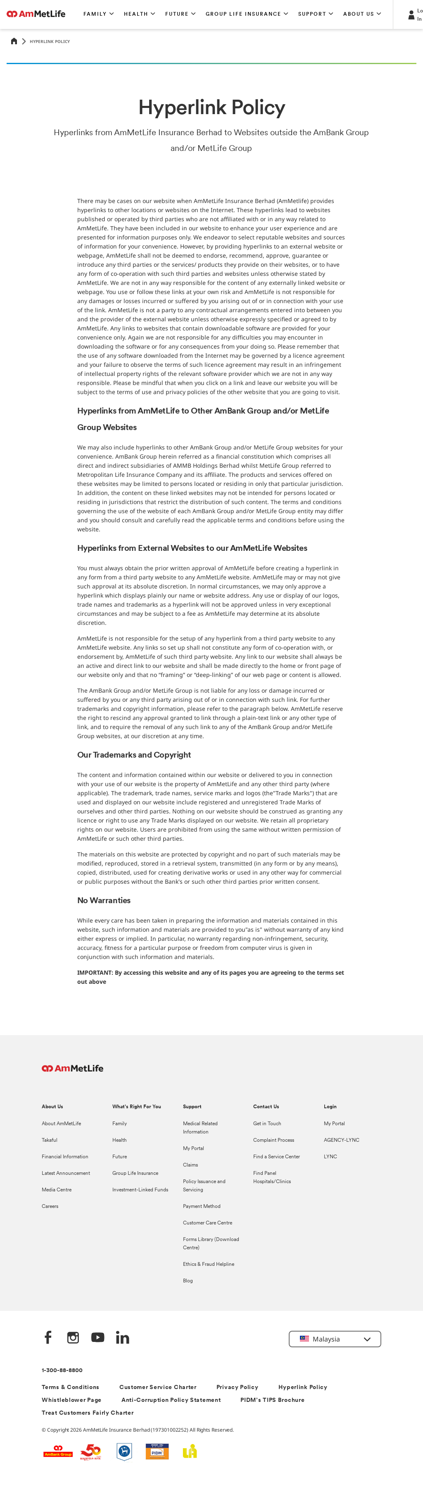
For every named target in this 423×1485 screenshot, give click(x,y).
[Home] (14, 41)
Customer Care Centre (207, 1223)
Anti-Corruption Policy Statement (171, 1400)
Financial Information (65, 1157)
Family (119, 1124)
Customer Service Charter (158, 1388)
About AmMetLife (61, 1124)
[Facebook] (48, 1338)
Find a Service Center (276, 1157)
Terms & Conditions (71, 1388)
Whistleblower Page (72, 1400)
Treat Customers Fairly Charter (87, 1413)
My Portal (193, 1148)
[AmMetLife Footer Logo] (72, 1072)
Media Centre (56, 1190)
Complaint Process (273, 1140)
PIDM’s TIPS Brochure (272, 1400)
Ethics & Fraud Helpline (208, 1264)
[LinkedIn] (122, 1338)
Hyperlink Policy (303, 1388)
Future (119, 1157)
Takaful (49, 1140)
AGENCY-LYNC (341, 1140)
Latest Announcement (66, 1173)
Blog (188, 1281)
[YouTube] (98, 1338)
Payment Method (202, 1206)
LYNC (330, 1157)
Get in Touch (267, 1124)
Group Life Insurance (135, 1173)
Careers (50, 1206)
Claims (190, 1165)
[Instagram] (73, 1338)
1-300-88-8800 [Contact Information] (62, 1371)
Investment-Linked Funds (140, 1190)
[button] (98, 14)
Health (119, 1140)
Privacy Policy (237, 1388)
